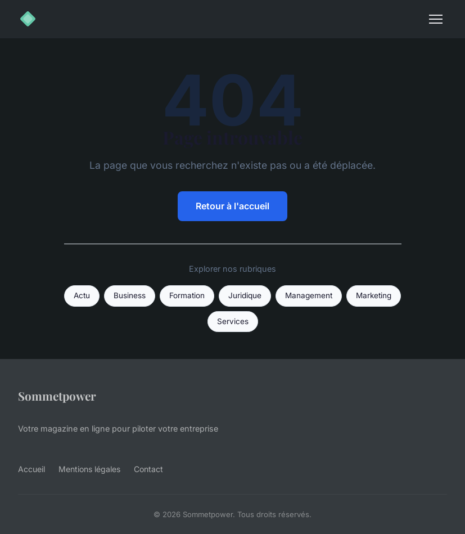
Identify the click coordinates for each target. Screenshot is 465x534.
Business (130, 295)
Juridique (244, 295)
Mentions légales (89, 469)
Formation (187, 295)
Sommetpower (57, 395)
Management (308, 295)
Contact (148, 469)
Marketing (373, 295)
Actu (82, 295)
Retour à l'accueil (232, 206)
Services (233, 321)
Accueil (31, 469)
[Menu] (436, 19)
